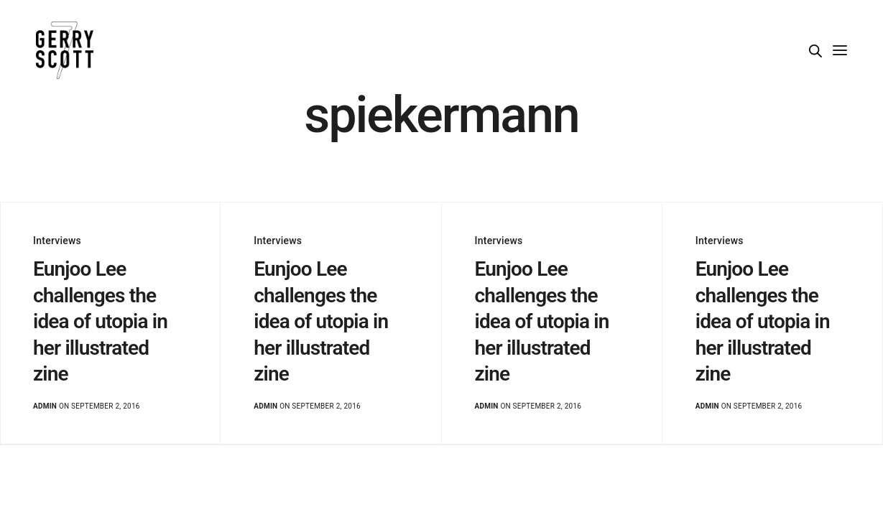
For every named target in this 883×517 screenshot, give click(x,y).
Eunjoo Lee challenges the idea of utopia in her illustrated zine (100, 321)
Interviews (57, 240)
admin (45, 406)
